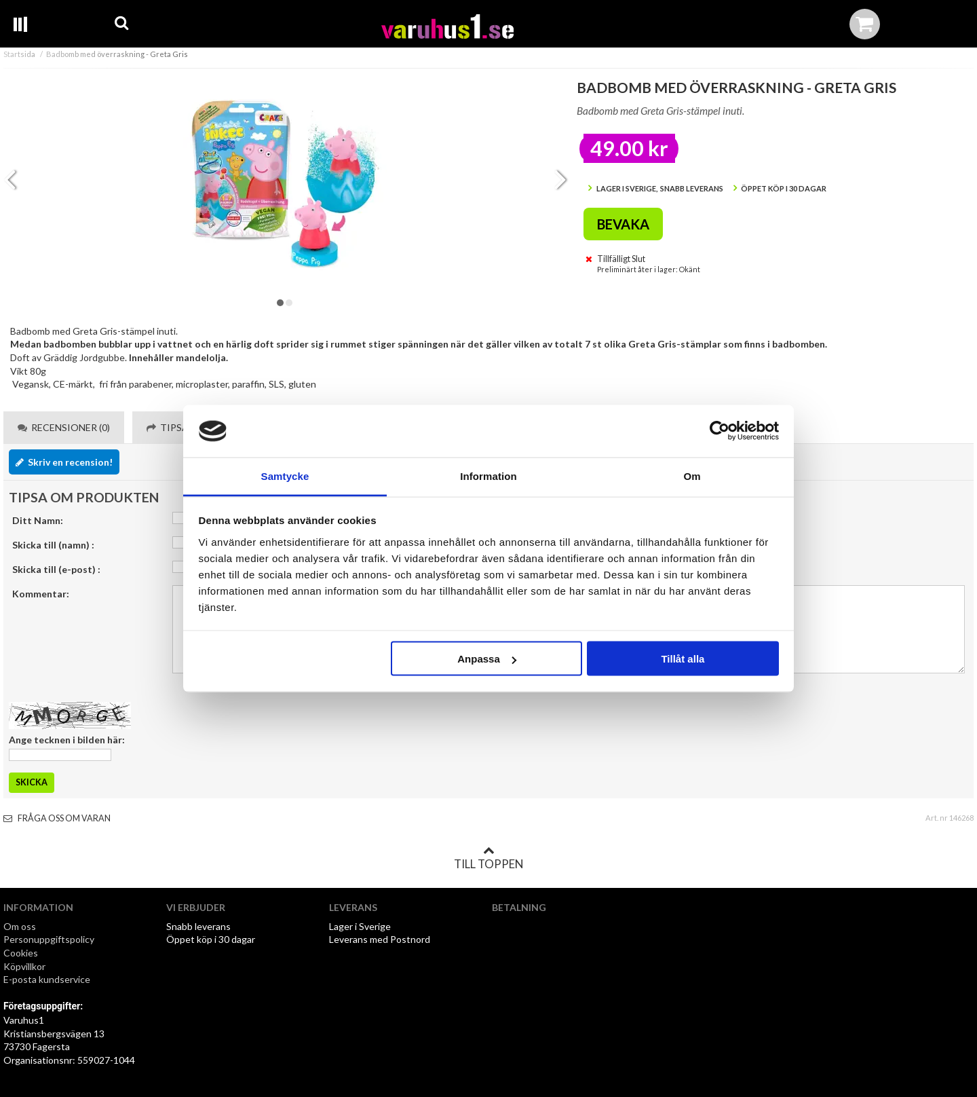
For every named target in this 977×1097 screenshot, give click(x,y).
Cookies (20, 953)
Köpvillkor (24, 966)
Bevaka (623, 224)
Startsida (19, 54)
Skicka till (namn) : (53, 545)
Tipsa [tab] (168, 427)
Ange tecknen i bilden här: (67, 739)
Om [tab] (691, 475)
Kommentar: (40, 593)
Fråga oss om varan (57, 818)
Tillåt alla (682, 659)
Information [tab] (488, 475)
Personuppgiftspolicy (48, 939)
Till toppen (488, 858)
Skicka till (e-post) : (56, 569)
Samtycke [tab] (285, 475)
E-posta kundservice (47, 979)
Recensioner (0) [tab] (64, 427)
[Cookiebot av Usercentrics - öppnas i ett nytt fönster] (719, 431)
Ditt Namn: (37, 520)
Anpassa (486, 659)
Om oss (19, 926)
